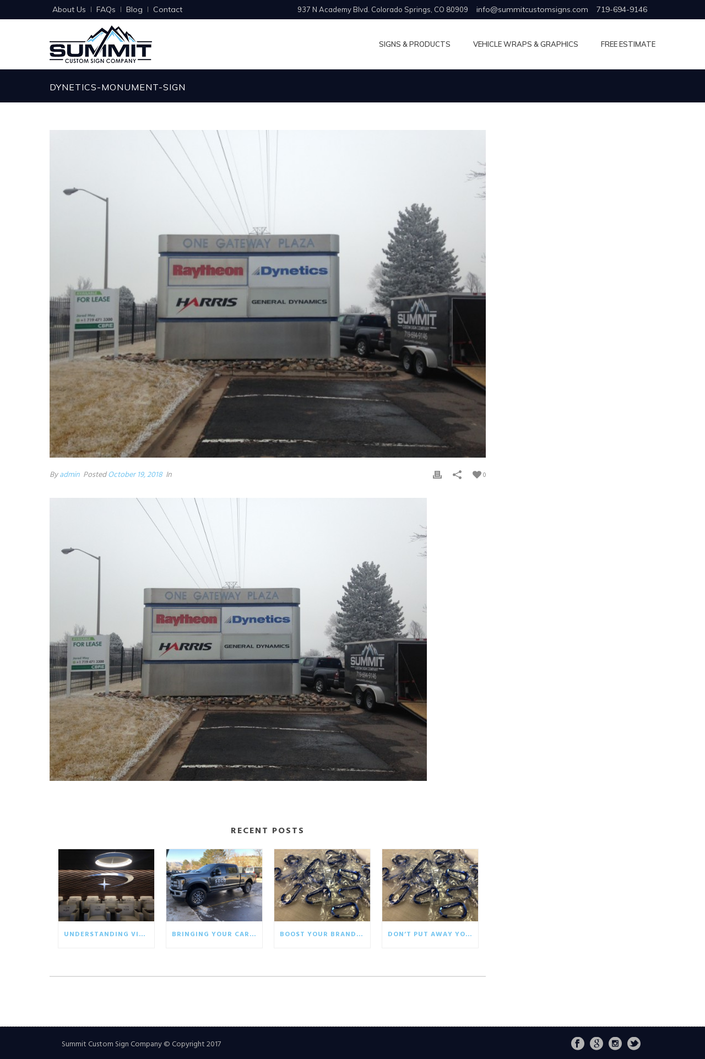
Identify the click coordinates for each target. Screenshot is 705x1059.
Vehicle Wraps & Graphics (525, 44)
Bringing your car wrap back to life (217, 934)
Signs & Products (415, 44)
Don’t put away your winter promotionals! (433, 934)
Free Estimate (628, 44)
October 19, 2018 (135, 475)
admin (69, 475)
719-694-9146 (621, 9)
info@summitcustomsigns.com (532, 9)
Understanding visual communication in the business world (109, 934)
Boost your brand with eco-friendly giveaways (325, 934)
